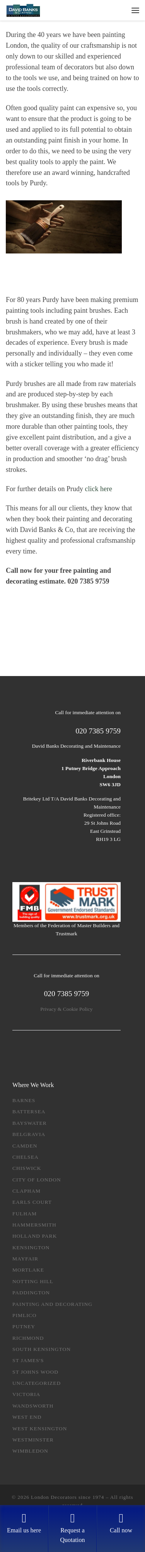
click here (98, 489)
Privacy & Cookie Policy (66, 1009)
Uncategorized (36, 1383)
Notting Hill (32, 1281)
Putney (23, 1326)
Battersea (29, 1111)
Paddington (31, 1292)
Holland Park (34, 1236)
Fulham (24, 1213)
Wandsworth (33, 1406)
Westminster (33, 1440)
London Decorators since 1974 (67, 1497)
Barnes (23, 1100)
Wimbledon (30, 1451)
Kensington (31, 1247)
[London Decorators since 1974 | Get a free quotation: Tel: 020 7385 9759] (23, 9)
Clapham (26, 1191)
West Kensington (39, 1428)
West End (27, 1417)
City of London (36, 1180)
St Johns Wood (35, 1372)
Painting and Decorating (52, 1304)
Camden (25, 1146)
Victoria (26, 1394)
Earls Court (32, 1202)
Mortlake (28, 1270)
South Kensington (41, 1349)
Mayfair (25, 1259)
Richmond (28, 1338)
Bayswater (29, 1123)
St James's (28, 1360)
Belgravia (28, 1134)
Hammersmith (34, 1225)
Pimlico (24, 1315)
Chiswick (26, 1168)
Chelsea (25, 1157)
